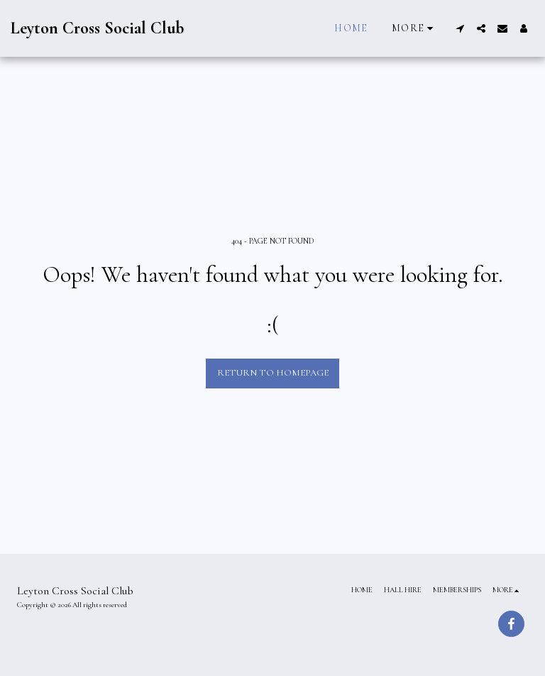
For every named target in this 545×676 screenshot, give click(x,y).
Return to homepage (273, 372)
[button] (460, 28)
